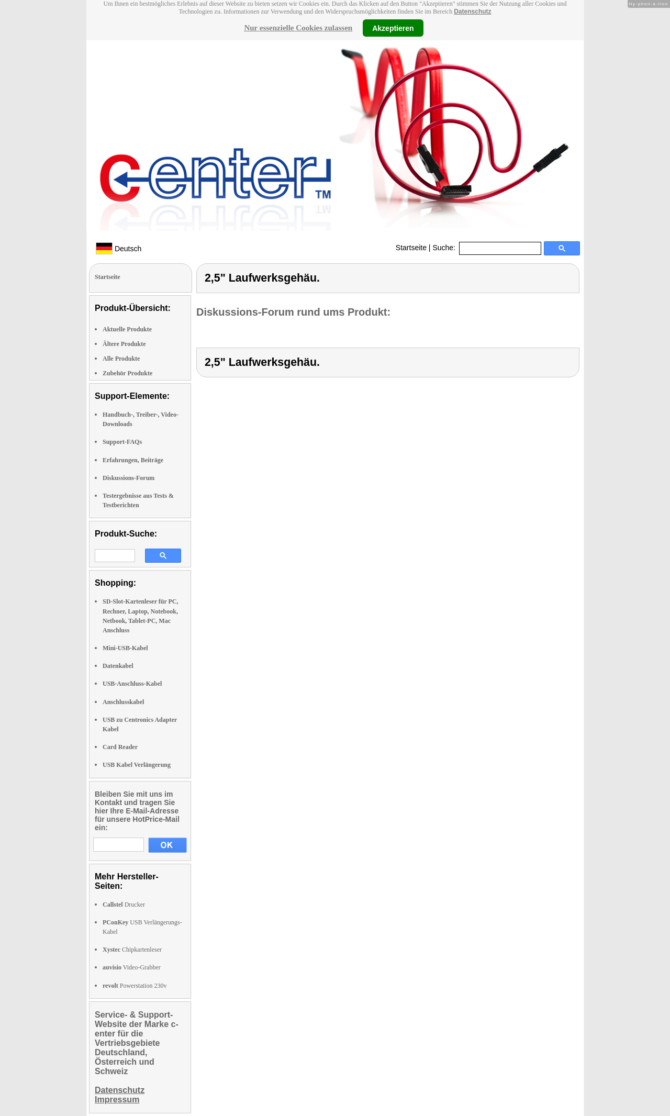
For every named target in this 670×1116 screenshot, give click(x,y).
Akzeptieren (393, 28)
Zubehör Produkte (127, 373)
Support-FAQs (122, 441)
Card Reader (120, 747)
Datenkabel (118, 665)
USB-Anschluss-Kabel (132, 683)
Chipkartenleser (132, 949)
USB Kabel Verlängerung (137, 764)
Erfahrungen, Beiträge (133, 460)
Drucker (124, 904)
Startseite (411, 247)
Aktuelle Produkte (127, 329)
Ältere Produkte (124, 344)
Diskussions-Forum (128, 478)
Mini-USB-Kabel (125, 648)
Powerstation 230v (134, 985)
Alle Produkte (121, 358)
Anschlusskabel (123, 702)
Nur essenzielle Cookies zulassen (298, 28)
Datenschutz (472, 11)
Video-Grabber (132, 967)
